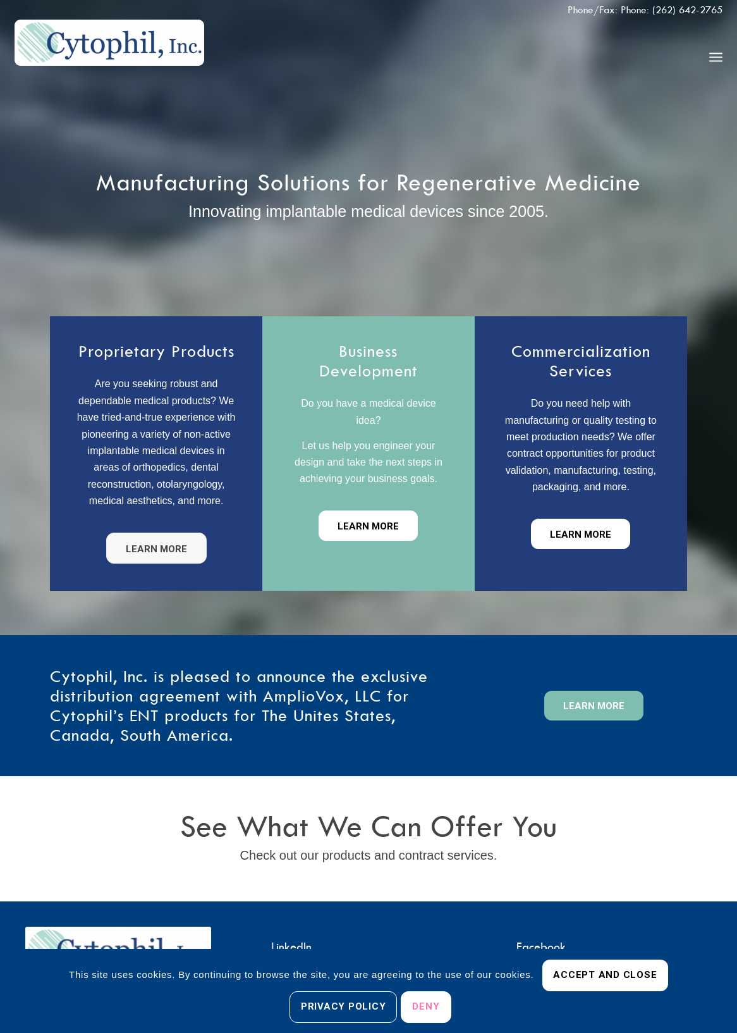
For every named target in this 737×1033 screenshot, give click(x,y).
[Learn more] (156, 548)
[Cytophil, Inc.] (109, 56)
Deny (425, 1006)
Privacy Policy (343, 1006)
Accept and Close (605, 974)
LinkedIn (291, 946)
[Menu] (715, 56)
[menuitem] (715, 56)
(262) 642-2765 (687, 9)
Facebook (541, 946)
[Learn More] (580, 534)
